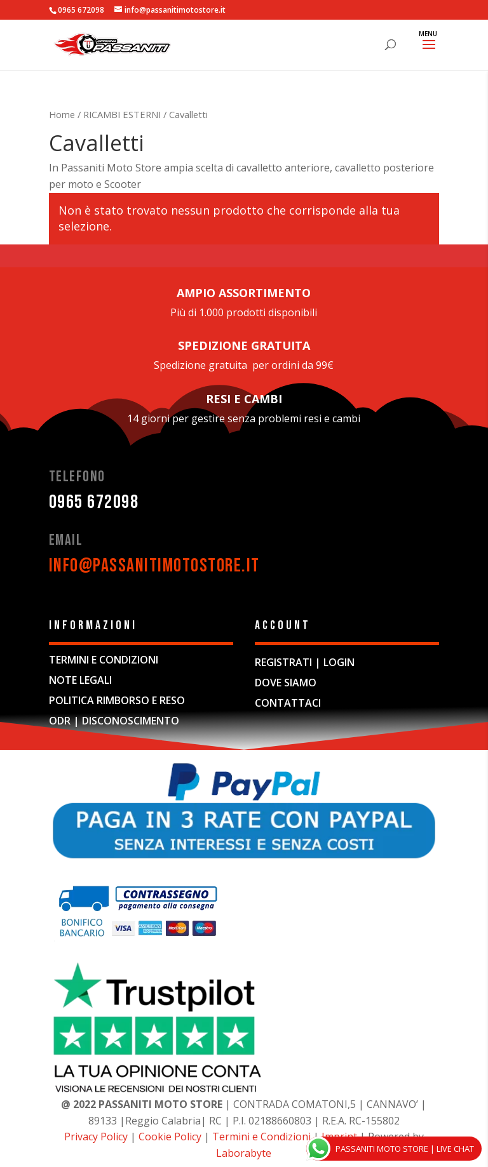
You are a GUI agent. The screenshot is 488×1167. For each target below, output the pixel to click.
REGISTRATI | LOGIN (305, 662)
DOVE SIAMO (285, 683)
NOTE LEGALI (80, 680)
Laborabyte (243, 1153)
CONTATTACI (288, 703)
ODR (60, 721)
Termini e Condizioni (261, 1137)
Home (62, 114)
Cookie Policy (171, 1137)
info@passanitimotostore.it (154, 565)
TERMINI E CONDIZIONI (103, 660)
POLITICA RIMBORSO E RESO (117, 700)
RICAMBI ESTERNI (122, 114)
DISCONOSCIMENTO (130, 721)
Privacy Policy (96, 1137)
